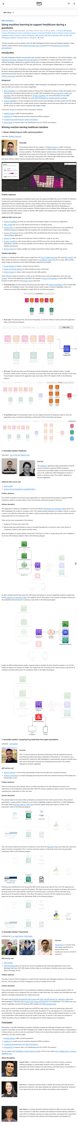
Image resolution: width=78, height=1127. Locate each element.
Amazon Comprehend (11, 775)
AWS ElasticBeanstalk (11, 966)
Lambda (70, 257)
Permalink (33, 38)
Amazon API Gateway (11, 233)
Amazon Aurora (28, 281)
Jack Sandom (13, 744)
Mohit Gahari (28, 936)
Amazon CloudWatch (11, 221)
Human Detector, (9, 266)
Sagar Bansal (19, 936)
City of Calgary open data (49, 257)
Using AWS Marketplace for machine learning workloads (49, 98)
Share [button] (41, 38)
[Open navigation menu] (3, 3)
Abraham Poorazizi (15, 136)
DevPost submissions (8, 76)
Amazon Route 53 (10, 249)
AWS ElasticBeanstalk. (49, 1004)
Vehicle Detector (9, 272)
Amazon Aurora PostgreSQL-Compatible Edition (19, 489)
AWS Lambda (8, 224)
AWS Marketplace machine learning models (26, 1051)
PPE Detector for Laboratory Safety (54, 508)
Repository (50, 847)
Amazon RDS (8, 227)
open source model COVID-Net (36, 1001)
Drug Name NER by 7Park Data (23, 804)
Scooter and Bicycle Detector (13, 269)
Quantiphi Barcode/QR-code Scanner (24, 999)
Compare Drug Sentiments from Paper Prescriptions (21, 119)
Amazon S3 (7, 238)
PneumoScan (8, 122)
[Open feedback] (76, 563)
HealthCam (43, 466)
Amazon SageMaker (39, 95)
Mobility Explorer (9, 113)
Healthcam (7, 116)
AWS (66, 257)
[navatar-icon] (74, 4)
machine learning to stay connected (34, 45)
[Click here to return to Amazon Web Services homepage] (39, 3)
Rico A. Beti (13, 455)
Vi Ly (12, 936)
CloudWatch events (45, 260)
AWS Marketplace (8, 21)
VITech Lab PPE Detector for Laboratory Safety (54, 999)
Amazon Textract (9, 772)
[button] (39, 12)
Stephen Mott (25, 455)
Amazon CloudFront (10, 241)
